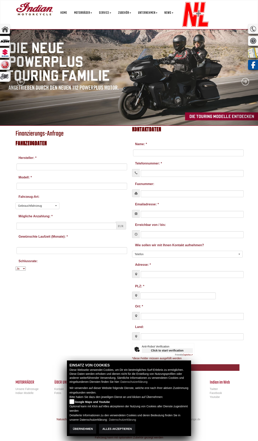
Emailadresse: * (147, 204)
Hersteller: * (27, 157)
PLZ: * (139, 286)
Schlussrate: (28, 261)
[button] (83, 10)
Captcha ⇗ (184, 355)
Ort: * (139, 306)
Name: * (141, 144)
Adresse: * (143, 264)
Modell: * (25, 177)
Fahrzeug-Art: (29, 196)
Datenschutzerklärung (133, 381)
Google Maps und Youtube (92, 402)
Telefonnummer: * (148, 163)
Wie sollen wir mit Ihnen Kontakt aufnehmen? (169, 245)
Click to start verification (167, 350)
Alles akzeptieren (117, 428)
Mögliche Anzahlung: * (36, 216)
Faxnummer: (144, 184)
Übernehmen (83, 428)
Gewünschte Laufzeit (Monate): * (43, 236)
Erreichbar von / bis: (150, 224)
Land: (139, 327)
